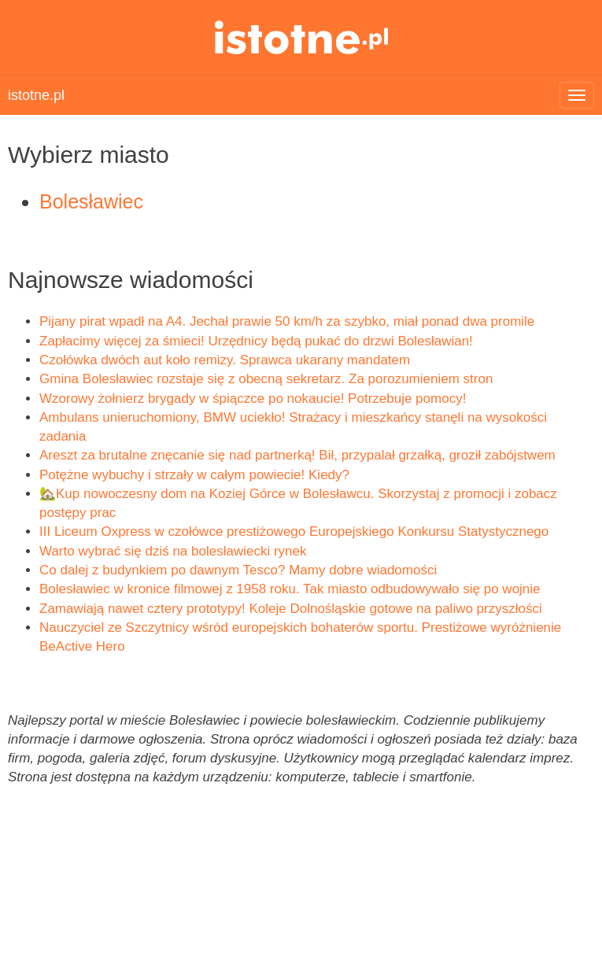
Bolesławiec (91, 201)
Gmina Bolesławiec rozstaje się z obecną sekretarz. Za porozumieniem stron (266, 378)
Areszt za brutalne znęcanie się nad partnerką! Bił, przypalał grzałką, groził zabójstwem (297, 455)
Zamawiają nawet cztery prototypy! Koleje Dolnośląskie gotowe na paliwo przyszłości (290, 608)
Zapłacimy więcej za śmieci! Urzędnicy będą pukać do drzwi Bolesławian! (256, 341)
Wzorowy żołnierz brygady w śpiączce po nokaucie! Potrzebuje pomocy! (252, 398)
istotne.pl (301, 37)
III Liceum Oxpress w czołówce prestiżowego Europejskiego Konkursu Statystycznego (293, 531)
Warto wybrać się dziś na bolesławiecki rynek (173, 551)
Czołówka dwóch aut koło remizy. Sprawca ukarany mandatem (224, 360)
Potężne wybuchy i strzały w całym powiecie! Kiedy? (194, 474)
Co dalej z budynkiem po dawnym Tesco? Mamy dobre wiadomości (238, 570)
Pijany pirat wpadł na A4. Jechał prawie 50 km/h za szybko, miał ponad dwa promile (286, 321)
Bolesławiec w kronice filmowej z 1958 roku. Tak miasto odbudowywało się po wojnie (290, 588)
